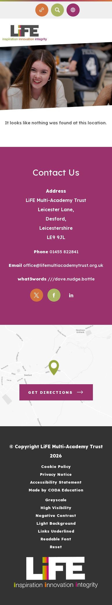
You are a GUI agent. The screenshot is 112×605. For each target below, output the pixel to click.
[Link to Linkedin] (71, 295)
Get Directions (56, 392)
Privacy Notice (56, 474)
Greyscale (56, 499)
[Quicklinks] (41, 10)
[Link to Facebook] (53, 295)
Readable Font (56, 538)
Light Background (56, 523)
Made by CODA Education (56, 489)
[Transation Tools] (73, 10)
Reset (56, 546)
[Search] (57, 10)
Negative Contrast (56, 515)
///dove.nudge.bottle (71, 279)
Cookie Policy (56, 466)
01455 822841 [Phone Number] (63, 251)
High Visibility (56, 507)
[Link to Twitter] (36, 295)
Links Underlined (56, 531)
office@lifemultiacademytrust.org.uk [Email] (62, 265)
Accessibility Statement (56, 482)
